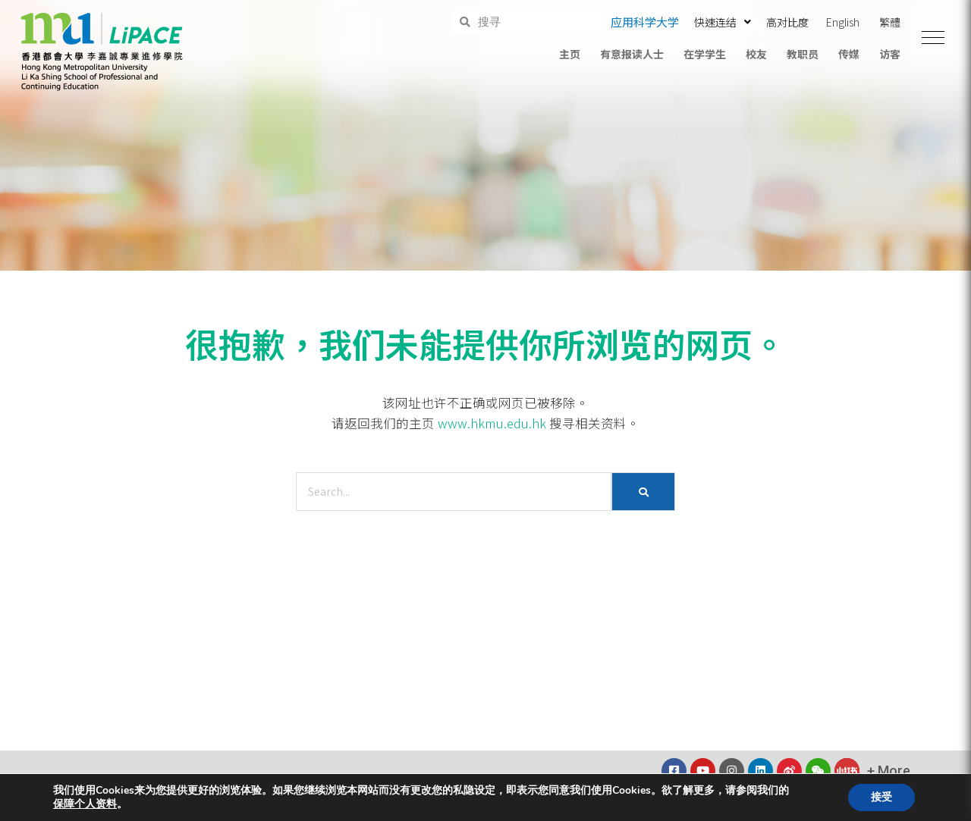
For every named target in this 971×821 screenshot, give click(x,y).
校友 (756, 53)
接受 (881, 797)
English (842, 22)
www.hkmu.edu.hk (492, 423)
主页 (569, 53)
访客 (889, 53)
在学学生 (704, 53)
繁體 (889, 22)
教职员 (803, 53)
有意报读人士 (632, 53)
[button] (933, 38)
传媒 (848, 53)
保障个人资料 (85, 804)
